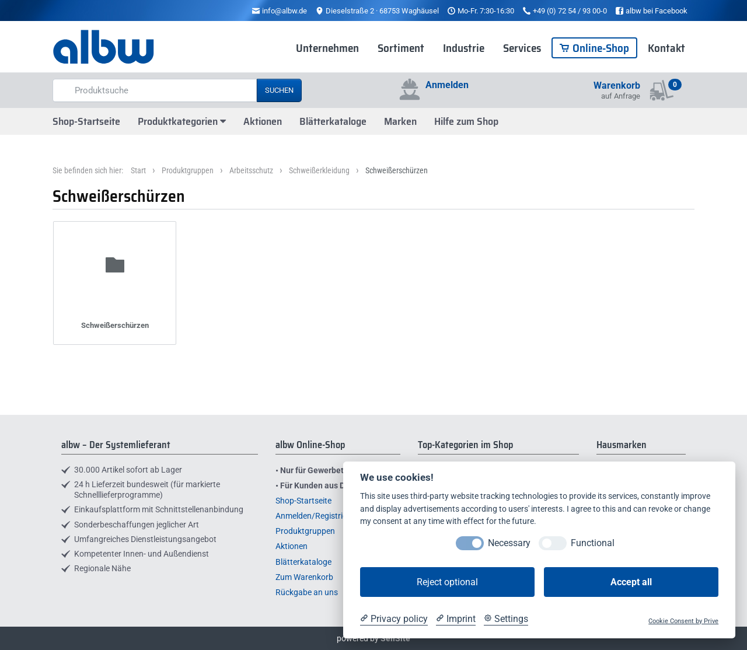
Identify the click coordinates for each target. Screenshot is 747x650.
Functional (593, 542)
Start (138, 170)
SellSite (395, 638)
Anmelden (447, 84)
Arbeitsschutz (251, 170)
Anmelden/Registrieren (316, 515)
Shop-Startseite (86, 121)
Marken (400, 121)
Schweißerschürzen (396, 170)
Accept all (631, 582)
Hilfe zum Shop (466, 121)
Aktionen (262, 121)
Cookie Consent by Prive (683, 621)
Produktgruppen (188, 170)
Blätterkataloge (332, 121)
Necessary (509, 542)
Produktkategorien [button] (182, 121)
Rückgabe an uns (306, 592)
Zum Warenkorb (304, 577)
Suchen (279, 90)
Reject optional (447, 582)
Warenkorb (617, 85)
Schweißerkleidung (319, 170)
